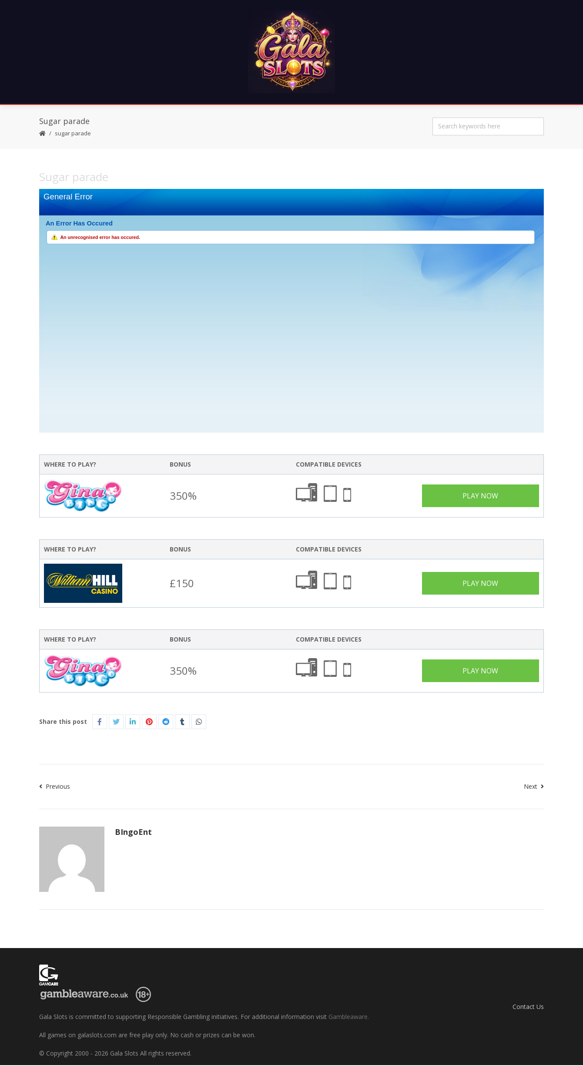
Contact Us (528, 1007)
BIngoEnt (133, 832)
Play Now (480, 496)
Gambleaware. (348, 1017)
